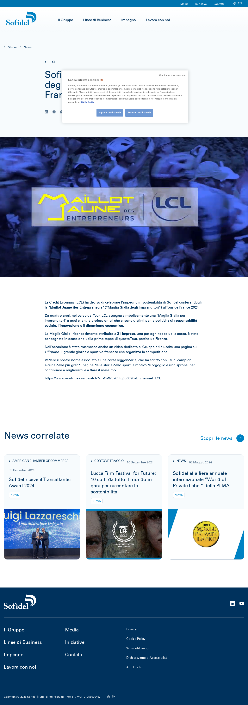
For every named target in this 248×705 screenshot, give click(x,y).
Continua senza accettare (172, 75)
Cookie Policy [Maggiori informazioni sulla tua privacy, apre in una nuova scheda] (87, 102)
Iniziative (201, 4)
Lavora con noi (158, 20)
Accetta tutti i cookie (139, 112)
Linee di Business (97, 20)
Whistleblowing (137, 648)
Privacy (131, 629)
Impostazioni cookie (109, 112)
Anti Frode (133, 667)
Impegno (128, 20)
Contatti (219, 4)
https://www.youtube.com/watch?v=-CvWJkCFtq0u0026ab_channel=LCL (103, 378)
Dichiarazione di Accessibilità (146, 658)
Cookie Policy (136, 639)
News (28, 47)
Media (184, 4)
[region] (125, 96)
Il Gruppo (65, 20)
